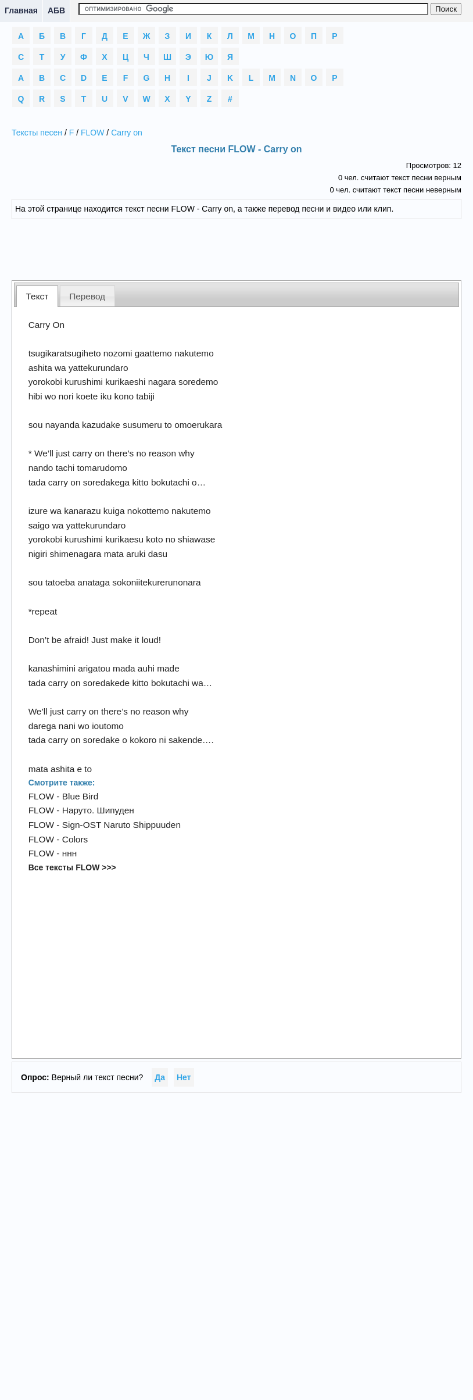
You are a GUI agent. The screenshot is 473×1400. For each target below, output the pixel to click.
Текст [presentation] (37, 296)
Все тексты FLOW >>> (72, 867)
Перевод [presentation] (87, 296)
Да (160, 1077)
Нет (184, 1077)
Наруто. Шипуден (98, 810)
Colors (75, 839)
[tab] (37, 296)
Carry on (126, 132)
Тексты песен (37, 132)
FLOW (92, 132)
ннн (69, 853)
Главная (21, 10)
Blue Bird (80, 796)
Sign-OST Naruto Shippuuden (121, 825)
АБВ (56, 10)
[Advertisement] (236, 248)
